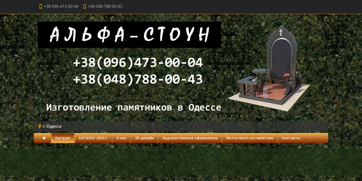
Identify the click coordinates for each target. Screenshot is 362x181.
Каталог (62, 137)
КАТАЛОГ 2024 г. (93, 137)
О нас (121, 137)
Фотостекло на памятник (249, 137)
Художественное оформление (190, 137)
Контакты (291, 137)
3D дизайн (144, 137)
